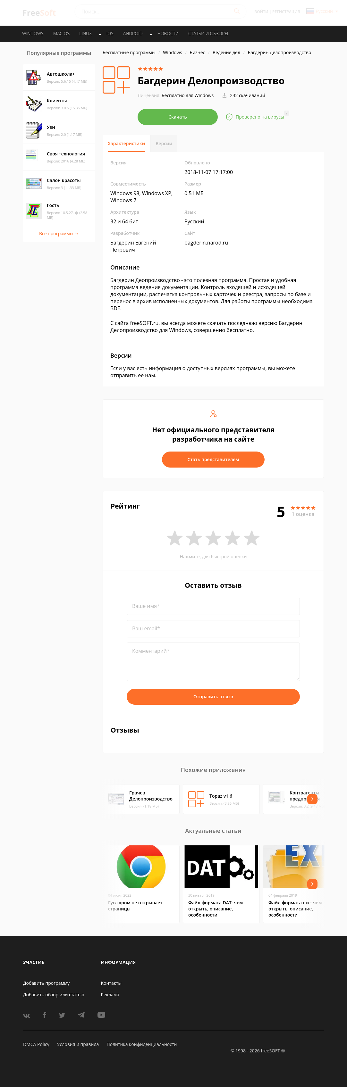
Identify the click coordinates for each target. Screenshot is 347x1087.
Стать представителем (213, 459)
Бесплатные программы (129, 52)
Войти (261, 11)
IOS (110, 33)
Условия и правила (78, 1044)
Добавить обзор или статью (53, 995)
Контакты (111, 983)
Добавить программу (46, 983)
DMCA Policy (36, 1044)
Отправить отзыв (213, 696)
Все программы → (59, 233)
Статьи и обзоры (208, 33)
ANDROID (133, 33)
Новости (168, 33)
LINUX (85, 33)
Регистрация (286, 11)
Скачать (177, 117)
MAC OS (61, 33)
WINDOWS (33, 33)
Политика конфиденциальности (141, 1044)
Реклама (110, 995)
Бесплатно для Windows (188, 95)
